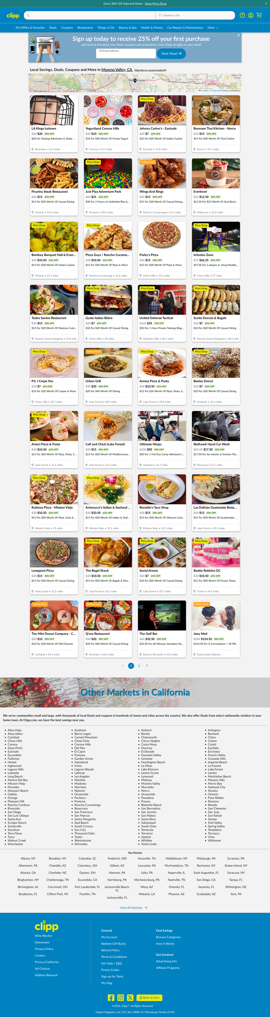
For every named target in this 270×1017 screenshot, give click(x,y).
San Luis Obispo (16, 815)
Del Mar (78, 748)
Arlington (212, 730)
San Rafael (213, 815)
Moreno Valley (149, 783)
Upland (144, 837)
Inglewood (12, 765)
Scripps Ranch (15, 822)
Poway (144, 801)
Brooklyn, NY (57, 858)
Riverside (12, 808)
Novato (211, 790)
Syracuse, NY (236, 872)
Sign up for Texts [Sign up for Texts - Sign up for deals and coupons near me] (112, 976)
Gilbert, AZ (117, 865)
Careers (40, 955)
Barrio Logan (81, 733)
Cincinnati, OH (58, 887)
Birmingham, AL (28, 887)
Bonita (144, 733)
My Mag (106, 983)
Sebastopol (147, 822)
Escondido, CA (87, 879)
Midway (145, 780)
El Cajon (78, 751)
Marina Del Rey (16, 780)
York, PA (236, 894)
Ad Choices (42, 968)
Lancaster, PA (147, 865)
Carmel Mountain (84, 737)
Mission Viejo (14, 783)
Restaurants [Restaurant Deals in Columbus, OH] (85, 27)
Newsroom (42, 942)
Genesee (145, 758)
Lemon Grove (148, 773)
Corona (10, 744)
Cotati (210, 744)
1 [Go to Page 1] (131, 665)
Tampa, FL (235, 879)
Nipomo (78, 790)
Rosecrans (79, 808)
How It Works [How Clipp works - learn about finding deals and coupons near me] (165, 943)
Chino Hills (13, 740)
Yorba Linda (147, 844)
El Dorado (146, 751)
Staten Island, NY (236, 865)
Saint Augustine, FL (206, 872)
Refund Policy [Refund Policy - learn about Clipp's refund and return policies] (110, 950)
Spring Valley (215, 826)
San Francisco (82, 812)
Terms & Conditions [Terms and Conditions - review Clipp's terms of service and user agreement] (114, 956)
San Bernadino (149, 808)
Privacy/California (47, 962)
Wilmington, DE (235, 887)
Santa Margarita (83, 819)
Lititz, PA (147, 872)
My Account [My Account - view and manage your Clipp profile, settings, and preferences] (109, 937)
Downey (145, 748)
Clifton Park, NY (57, 894)
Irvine (76, 765)
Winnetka (79, 844)
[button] (266, 4)
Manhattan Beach (218, 776)
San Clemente (215, 808)
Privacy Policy (44, 949)
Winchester (13, 844)
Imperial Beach (216, 762)
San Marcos (80, 815)
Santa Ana (12, 819)
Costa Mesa (147, 744)
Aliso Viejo (13, 730)
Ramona (212, 801)
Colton (211, 740)
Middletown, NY (177, 858)
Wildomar (213, 840)
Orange (10, 797)
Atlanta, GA (28, 872)
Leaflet (203, 90)
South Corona (82, 826)
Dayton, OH (87, 872)
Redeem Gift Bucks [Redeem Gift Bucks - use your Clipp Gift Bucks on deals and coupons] (113, 943)
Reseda (211, 805)
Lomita (211, 773)
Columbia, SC (87, 858)
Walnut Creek (15, 840)
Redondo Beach (150, 805)
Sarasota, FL (206, 887)
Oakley (10, 794)
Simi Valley (213, 822)
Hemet (10, 762)
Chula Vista (80, 740)
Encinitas (212, 751)
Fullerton (12, 758)
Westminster (81, 840)
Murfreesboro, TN (176, 865)
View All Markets (133, 907)
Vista (210, 837)
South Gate (147, 826)
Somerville (12, 826)
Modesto (78, 783)
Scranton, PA (235, 858)
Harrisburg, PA (117, 879)
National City (215, 787)
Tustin (76, 837)
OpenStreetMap (220, 90)
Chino (210, 737)
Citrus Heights (149, 740)
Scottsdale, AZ (206, 894)
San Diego (12, 812)
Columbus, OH (87, 865)
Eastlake (212, 748)
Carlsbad (11, 737)
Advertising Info (166, 961)
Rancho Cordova (17, 805)
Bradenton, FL (28, 894)
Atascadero (13, 733)
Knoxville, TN (147, 858)
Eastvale (11, 751)
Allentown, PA (28, 865)
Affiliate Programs (168, 967)
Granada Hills (215, 758)
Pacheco (78, 797)
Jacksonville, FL (117, 897)
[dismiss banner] (238, 35)
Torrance (145, 833)
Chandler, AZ (57, 865)
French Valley (215, 755)
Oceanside (79, 794)
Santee (211, 819)
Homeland (79, 762)
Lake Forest (214, 769)
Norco (143, 790)
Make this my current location (150, 70)
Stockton (12, 829)
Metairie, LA (147, 894)
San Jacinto (147, 812)
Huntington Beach (151, 762)
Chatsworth (147, 737)
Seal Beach (80, 822)
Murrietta (146, 787)
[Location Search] (195, 15)
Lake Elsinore (148, 769)
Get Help (107, 963)
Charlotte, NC (58, 872)
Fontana (78, 755)
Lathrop (78, 773)
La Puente (213, 765)
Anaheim (78, 730)
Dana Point (13, 748)
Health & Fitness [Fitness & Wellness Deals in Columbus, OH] (152, 27)
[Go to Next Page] (147, 666)
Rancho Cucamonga (86, 805)
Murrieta (78, 787)
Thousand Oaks (83, 833)
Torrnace (212, 833)
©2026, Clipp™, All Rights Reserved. (132, 1006)
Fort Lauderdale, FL (87, 887)
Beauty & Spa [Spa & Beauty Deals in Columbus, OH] (127, 27)
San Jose (212, 812)
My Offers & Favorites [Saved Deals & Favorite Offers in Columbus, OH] (30, 27)
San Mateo (146, 815)
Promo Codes (110, 970)
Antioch (145, 730)
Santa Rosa (147, 819)
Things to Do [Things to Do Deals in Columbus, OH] (106, 27)
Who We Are (43, 935)
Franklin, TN (87, 894)
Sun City (78, 829)
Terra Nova (13, 833)
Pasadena (146, 797)
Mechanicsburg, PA (147, 879)
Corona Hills (81, 744)
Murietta (11, 787)
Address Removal (46, 975)
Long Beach (13, 776)
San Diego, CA (206, 879)
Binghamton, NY (28, 879)
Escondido (12, 755)
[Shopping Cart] (259, 15)
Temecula (145, 829)
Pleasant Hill (14, 801)
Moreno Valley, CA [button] (117, 70)
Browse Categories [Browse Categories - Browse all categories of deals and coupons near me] (168, 937)
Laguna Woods (82, 769)
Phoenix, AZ (176, 894)
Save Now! (171, 53)
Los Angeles (80, 776)
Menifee (78, 780)
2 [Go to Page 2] (139, 665)
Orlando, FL (176, 887)
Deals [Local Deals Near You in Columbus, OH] (53, 27)
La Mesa (145, 765)
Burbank (212, 733)
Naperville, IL (176, 872)
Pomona (78, 801)
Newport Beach (16, 790)
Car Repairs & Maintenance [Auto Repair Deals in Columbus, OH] (185, 27)
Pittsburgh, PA (206, 858)
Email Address (109, 50)
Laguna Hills (14, 769)
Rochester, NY (206, 865)
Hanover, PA (117, 872)
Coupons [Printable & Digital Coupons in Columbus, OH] (67, 27)
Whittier (145, 840)
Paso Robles (214, 797)
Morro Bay (213, 783)
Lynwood (145, 776)
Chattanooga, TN (57, 879)
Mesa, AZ (147, 887)
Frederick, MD (117, 858)
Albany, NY (28, 858)
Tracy (9, 837)
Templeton (213, 829)
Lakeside (11, 773)
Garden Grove (82, 758)
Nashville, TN (176, 879)
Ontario (211, 794)
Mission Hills (215, 780)
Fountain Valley (149, 755)
